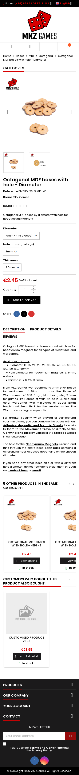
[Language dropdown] (65, 3)
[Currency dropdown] (48, 3)
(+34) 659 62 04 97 (27, 3)
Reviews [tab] (10, 336)
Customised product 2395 (26, 639)
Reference (10, 191)
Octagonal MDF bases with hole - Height (26, 543)
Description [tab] (14, 329)
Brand (7, 197)
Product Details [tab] (45, 329)
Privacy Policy (42, 750)
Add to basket (21, 300)
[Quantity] (25, 289)
